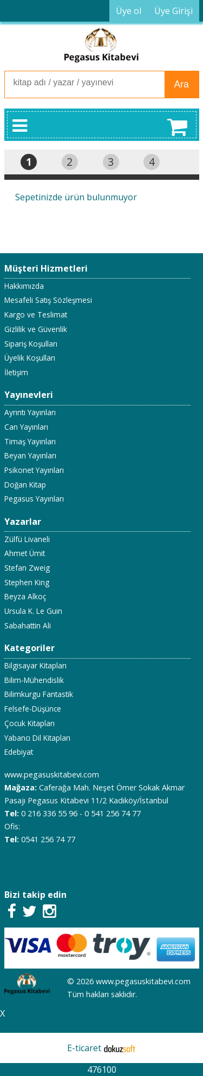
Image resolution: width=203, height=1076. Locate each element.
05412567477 (28, 865)
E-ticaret (84, 1048)
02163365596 (84, 865)
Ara (181, 84)
